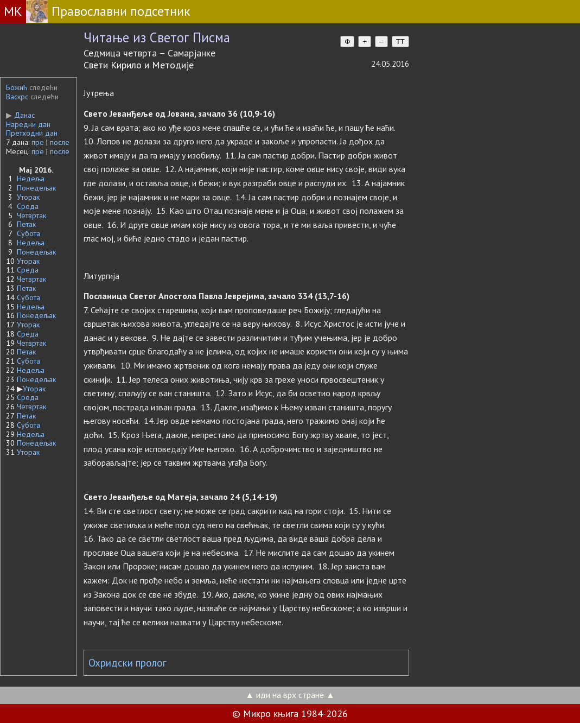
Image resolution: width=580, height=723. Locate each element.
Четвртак (31, 215)
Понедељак (36, 188)
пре (37, 142)
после (59, 142)
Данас (20, 115)
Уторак (28, 197)
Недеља (30, 178)
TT (400, 41)
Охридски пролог (127, 662)
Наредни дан (28, 124)
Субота (28, 233)
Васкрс (17, 97)
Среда (28, 206)
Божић (16, 87)
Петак (26, 224)
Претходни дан (32, 133)
